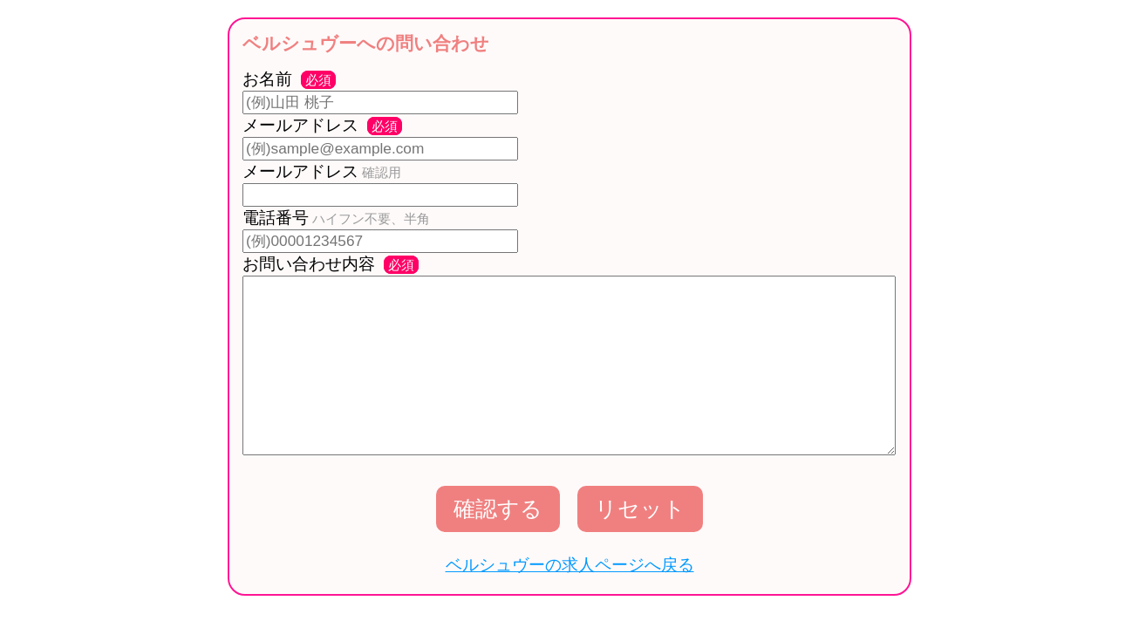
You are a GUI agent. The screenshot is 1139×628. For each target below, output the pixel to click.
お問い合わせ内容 (330, 264)
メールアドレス (322, 125)
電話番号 (336, 217)
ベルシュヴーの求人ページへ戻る (570, 565)
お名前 (289, 79)
